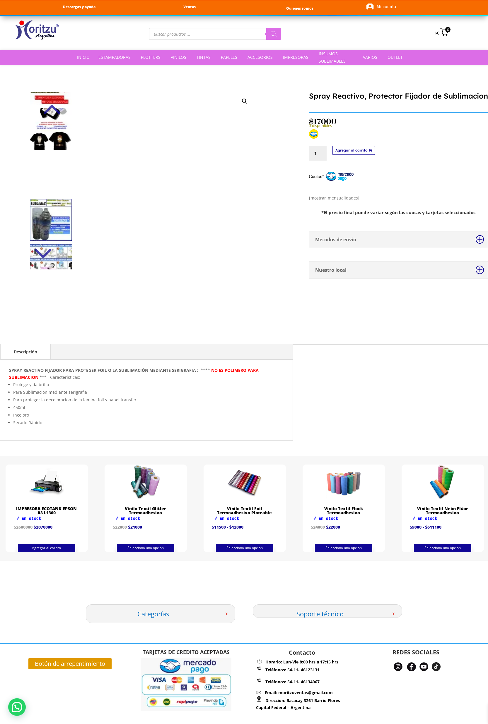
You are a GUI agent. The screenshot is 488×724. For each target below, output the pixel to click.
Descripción (25, 352)
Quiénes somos (299, 8)
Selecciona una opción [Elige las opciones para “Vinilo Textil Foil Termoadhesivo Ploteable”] (343, 547)
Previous (50, 100)
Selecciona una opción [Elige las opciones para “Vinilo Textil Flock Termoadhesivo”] (442, 547)
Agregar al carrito (351, 150)
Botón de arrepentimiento (70, 664)
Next (50, 243)
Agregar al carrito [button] (46, 549)
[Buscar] (273, 34)
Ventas (189, 6)
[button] (12, 709)
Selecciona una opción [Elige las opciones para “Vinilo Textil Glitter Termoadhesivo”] (244, 547)
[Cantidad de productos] (318, 153)
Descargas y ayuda (79, 6)
